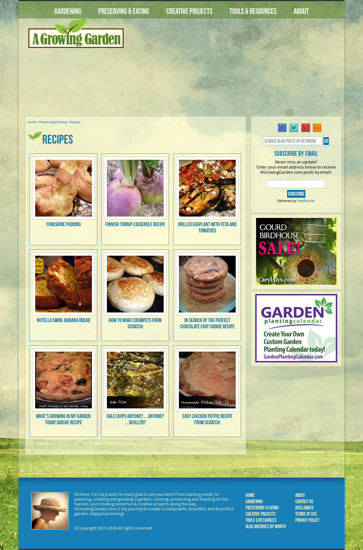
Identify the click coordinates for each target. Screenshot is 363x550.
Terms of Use (306, 514)
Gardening (67, 11)
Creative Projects (189, 11)
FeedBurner (306, 201)
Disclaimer (304, 508)
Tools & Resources (253, 11)
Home (32, 122)
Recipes (75, 122)
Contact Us (304, 501)
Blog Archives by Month (266, 526)
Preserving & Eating (123, 11)
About (301, 11)
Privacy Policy (307, 520)
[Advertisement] (237, 70)
